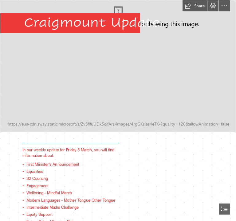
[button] (195, 5)
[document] (118, 110)
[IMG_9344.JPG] (118, 66)
